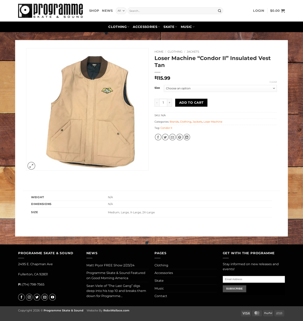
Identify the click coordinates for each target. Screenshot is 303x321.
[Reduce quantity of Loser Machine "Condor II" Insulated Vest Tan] (156, 103)
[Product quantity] (163, 103)
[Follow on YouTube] (52, 297)
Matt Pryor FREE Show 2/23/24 (110, 265)
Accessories (146, 27)
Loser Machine (212, 121)
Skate (170, 27)
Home (158, 51)
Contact (160, 296)
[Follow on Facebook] (21, 297)
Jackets (193, 51)
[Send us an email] (44, 297)
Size (157, 88)
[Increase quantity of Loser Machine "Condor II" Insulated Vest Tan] (169, 103)
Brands (174, 121)
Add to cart (191, 102)
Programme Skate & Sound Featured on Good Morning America (115, 275)
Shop (94, 11)
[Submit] (219, 10)
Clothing (118, 27)
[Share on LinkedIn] (187, 137)
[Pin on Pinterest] (179, 137)
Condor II (166, 127)
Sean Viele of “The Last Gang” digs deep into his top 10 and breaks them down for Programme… (116, 291)
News (107, 11)
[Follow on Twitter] (37, 297)
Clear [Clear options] (273, 82)
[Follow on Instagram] (29, 297)
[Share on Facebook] (158, 137)
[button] (258, 10)
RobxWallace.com (116, 310)
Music (188, 27)
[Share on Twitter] (165, 137)
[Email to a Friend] (172, 137)
